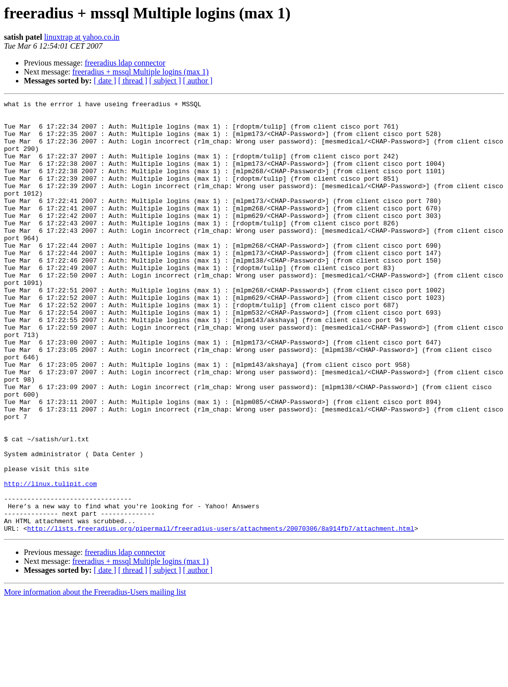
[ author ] (198, 80)
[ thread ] (132, 80)
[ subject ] (165, 80)
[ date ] (105, 80)
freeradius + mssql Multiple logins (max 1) (140, 72)
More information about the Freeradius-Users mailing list (95, 678)
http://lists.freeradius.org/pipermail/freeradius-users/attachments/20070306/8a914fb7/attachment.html (220, 614)
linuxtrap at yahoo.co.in (82, 37)
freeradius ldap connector (125, 63)
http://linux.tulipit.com (50, 560)
